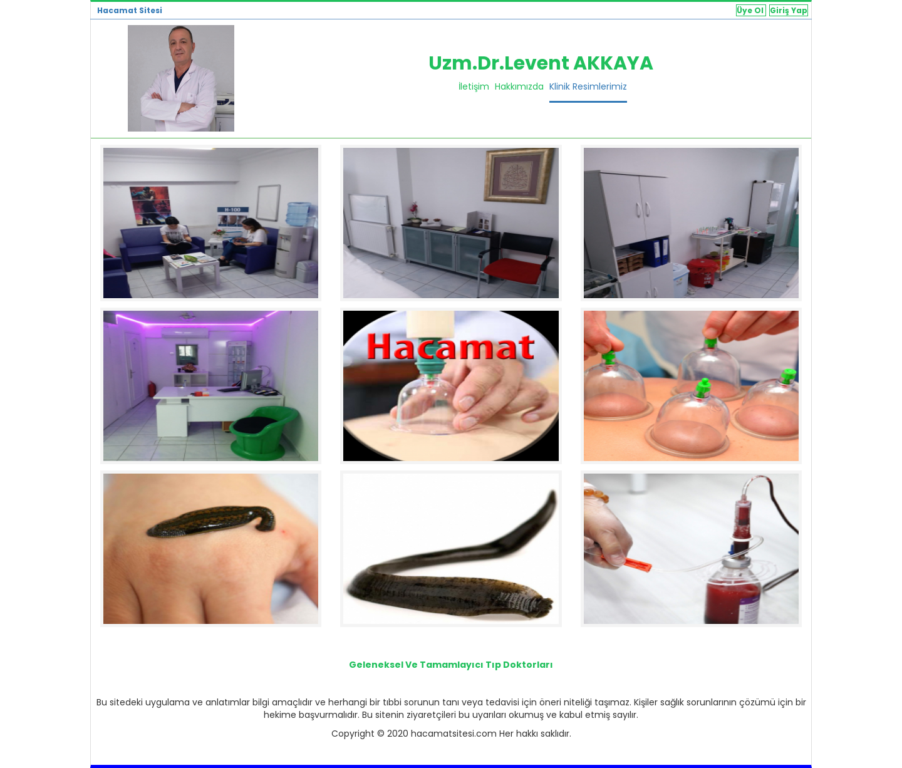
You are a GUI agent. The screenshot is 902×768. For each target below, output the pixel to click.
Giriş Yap (788, 10)
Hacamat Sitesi (129, 10)
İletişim (474, 86)
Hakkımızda (519, 86)
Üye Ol (751, 10)
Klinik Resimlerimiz (588, 86)
